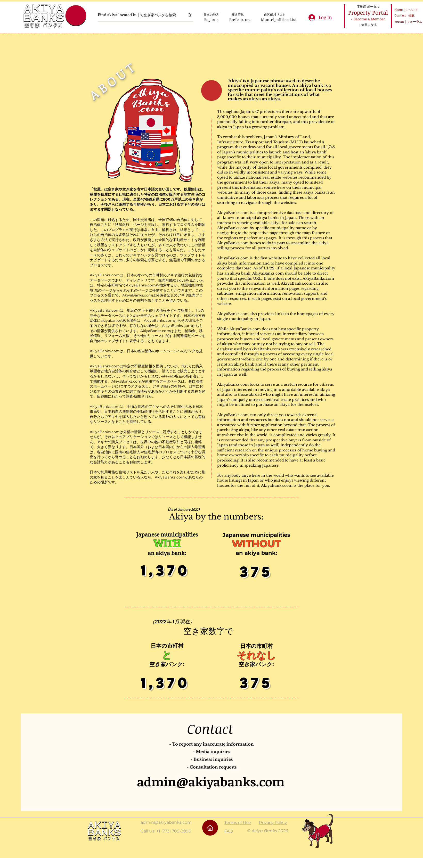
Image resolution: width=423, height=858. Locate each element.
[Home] (210, 828)
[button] (211, 19)
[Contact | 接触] (405, 15)
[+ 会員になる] (368, 24)
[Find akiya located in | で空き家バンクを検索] (137, 15)
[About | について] (405, 9)
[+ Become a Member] (368, 19)
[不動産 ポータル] (368, 6)
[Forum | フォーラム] (407, 21)
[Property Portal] (368, 12)
